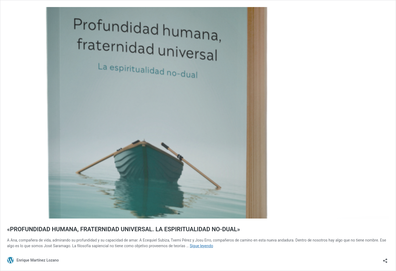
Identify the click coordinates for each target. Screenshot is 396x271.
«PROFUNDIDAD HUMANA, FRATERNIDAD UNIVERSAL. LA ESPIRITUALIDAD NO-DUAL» (123, 229)
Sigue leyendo (201, 246)
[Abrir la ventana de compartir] (385, 259)
